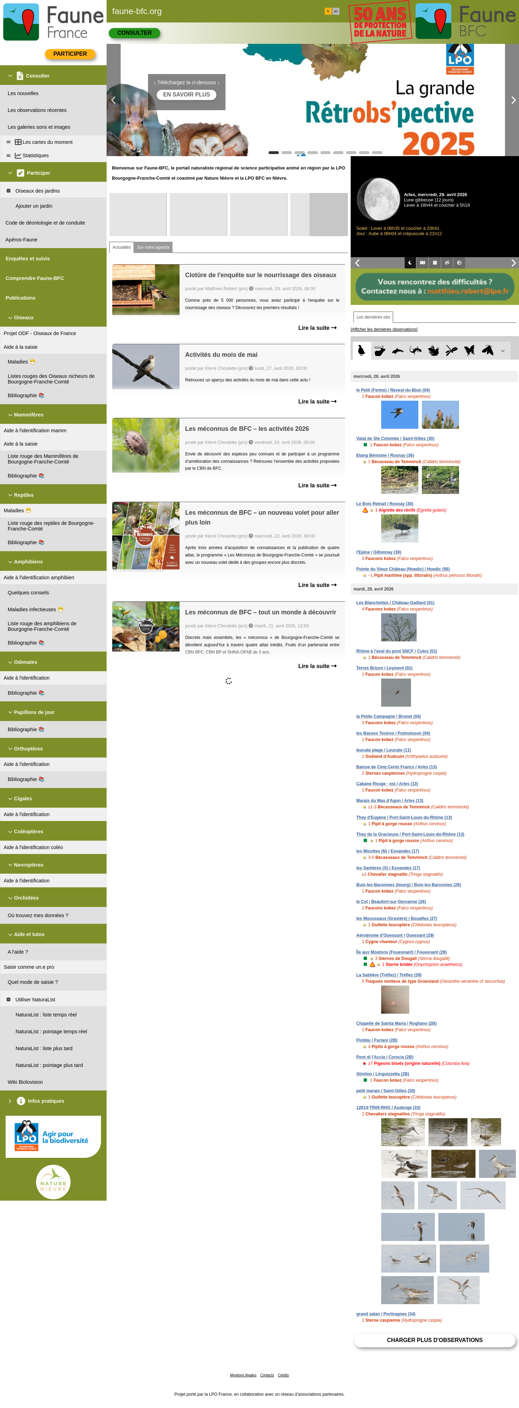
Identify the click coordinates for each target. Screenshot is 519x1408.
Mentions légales (243, 1375)
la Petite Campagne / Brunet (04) (388, 716)
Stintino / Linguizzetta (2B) (382, 1074)
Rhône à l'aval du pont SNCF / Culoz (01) (396, 651)
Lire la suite (317, 328)
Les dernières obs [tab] (373, 317)
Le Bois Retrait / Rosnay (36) (384, 503)
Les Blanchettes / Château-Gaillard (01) (395, 602)
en (336, 11)
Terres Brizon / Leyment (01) (384, 668)
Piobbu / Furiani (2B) (376, 1040)
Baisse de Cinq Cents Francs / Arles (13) (396, 767)
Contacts (267, 1375)
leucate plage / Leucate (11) (383, 750)
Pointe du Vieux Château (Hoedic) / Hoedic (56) (403, 569)
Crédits (283, 1375)
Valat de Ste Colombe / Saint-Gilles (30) (395, 438)
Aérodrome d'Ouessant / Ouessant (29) (395, 935)
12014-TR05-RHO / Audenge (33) (388, 1107)
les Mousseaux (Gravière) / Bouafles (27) (396, 918)
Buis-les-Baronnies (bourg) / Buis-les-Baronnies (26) (408, 884)
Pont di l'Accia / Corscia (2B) (384, 1057)
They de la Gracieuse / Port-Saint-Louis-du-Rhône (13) (410, 834)
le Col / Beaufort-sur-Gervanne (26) (391, 901)
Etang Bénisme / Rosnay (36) (385, 455)
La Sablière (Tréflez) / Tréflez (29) (389, 975)
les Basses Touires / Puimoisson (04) (393, 733)
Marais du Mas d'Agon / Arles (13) (389, 800)
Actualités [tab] (122, 247)
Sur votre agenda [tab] (153, 247)
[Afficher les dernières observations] (384, 329)
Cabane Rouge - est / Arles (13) (387, 783)
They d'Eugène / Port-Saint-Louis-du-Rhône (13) (404, 817)
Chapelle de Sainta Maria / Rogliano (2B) (396, 1023)
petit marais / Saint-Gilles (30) (385, 1090)
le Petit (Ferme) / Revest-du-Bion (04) (393, 390)
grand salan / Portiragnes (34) (386, 1314)
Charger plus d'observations (435, 1340)
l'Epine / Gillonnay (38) (378, 552)
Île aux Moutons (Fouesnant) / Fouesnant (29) (401, 952)
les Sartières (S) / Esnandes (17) (388, 868)
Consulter (134, 33)
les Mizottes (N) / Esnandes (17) (387, 851)
